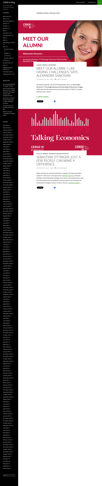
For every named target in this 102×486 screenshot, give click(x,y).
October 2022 (6, 213)
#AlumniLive (6, 16)
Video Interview (7, 71)
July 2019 (5, 299)
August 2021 (6, 242)
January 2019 (6, 311)
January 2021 (6, 258)
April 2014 (5, 409)
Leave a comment (61, 79)
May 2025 (5, 151)
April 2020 (5, 278)
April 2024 (5, 175)
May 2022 (5, 223)
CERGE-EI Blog (9, 2)
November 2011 (7, 451)
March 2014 (6, 411)
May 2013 (5, 432)
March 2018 (6, 325)
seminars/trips (8, 58)
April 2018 (5, 323)
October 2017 (6, 335)
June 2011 (6, 461)
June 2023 (6, 194)
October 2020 (6, 266)
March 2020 (6, 280)
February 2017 (7, 349)
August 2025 (6, 144)
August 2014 (6, 399)
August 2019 (6, 297)
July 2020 (5, 270)
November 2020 (7, 263)
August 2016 (6, 363)
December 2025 (7, 135)
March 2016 (6, 370)
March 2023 (6, 201)
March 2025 (6, 154)
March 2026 (6, 127)
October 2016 (6, 359)
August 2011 (6, 456)
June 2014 (6, 404)
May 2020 (5, 275)
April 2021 (5, 251)
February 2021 (7, 256)
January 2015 (6, 387)
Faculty (39, 153)
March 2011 (6, 468)
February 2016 (7, 373)
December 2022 (7, 208)
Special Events (7, 63)
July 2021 (5, 244)
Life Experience (7, 35)
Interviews (52, 65)
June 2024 (6, 170)
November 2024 (7, 161)
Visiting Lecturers (7, 74)
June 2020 (6, 273)
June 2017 (6, 339)
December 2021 (7, 232)
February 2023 (7, 204)
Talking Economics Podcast (59, 153)
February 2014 (7, 413)
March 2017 (6, 347)
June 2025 (6, 149)
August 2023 (6, 189)
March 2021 (6, 254)
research (6, 55)
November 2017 (7, 332)
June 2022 (6, 220)
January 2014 (6, 416)
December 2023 (7, 182)
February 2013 (7, 440)
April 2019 (5, 304)
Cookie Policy (92, 2)
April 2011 (5, 466)
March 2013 (6, 437)
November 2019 (7, 289)
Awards (5, 23)
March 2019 (6, 306)
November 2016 (7, 356)
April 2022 (5, 225)
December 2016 (7, 354)
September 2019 (7, 294)
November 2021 (7, 235)
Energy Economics (9, 49)
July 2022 (5, 218)
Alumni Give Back (7, 21)
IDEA (4, 30)
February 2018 (7, 328)
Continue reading (43, 96)
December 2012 (7, 444)
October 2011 (6, 454)
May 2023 (5, 197)
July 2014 (5, 401)
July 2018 (5, 318)
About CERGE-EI (80, 2)
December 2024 (7, 158)
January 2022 (6, 230)
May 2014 (5, 406)
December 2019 (7, 287)
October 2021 (6, 237)
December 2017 (7, 330)
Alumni (39, 65)
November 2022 (7, 211)
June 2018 (6, 320)
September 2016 (7, 361)
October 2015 (6, 375)
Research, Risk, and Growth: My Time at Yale (8, 107)
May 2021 (5, 249)
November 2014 (7, 392)
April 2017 (5, 344)
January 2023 (6, 206)
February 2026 (7, 130)
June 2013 (6, 430)
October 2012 (6, 449)
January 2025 (6, 156)
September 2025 (7, 142)
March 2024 (6, 177)
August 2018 (6, 316)
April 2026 (5, 125)
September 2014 (7, 397)
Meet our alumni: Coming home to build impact (9, 113)
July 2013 (5, 428)
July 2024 (5, 168)
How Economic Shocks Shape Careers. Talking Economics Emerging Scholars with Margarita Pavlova (9, 92)
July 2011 (5, 459)
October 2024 (6, 163)
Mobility (6, 53)
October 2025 (6, 139)
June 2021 (6, 247)
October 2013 (6, 423)
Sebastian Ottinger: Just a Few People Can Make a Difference (58, 160)
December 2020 (7, 261)
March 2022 (6, 228)
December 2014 (7, 390)
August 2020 (6, 268)
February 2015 (7, 385)
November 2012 (7, 447)
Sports (4, 65)
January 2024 (6, 180)
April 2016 (5, 368)
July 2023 (5, 192)
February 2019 (7, 309)
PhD (4, 46)
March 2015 (6, 382)
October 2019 (6, 292)
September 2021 (7, 239)
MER (4, 40)
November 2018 (7, 313)
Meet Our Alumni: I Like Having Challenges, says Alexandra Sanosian (57, 72)
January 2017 (6, 351)
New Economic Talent (9, 42)
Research (5, 60)
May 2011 (5, 463)
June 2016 (6, 366)
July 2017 (5, 337)
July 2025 (5, 147)
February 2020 (7, 282)
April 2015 (5, 380)
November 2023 (7, 185)
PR (52, 79)
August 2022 (6, 216)
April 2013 (5, 435)
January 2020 (6, 285)
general (45, 65)
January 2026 (6, 132)
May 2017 (5, 342)
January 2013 (6, 442)
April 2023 (5, 199)
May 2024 (5, 173)
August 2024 (6, 166)
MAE (4, 38)
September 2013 (7, 425)
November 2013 (7, 420)
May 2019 (5, 301)
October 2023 (6, 187)
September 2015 (7, 378)
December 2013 (7, 418)
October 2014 (6, 394)
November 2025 (7, 137)
